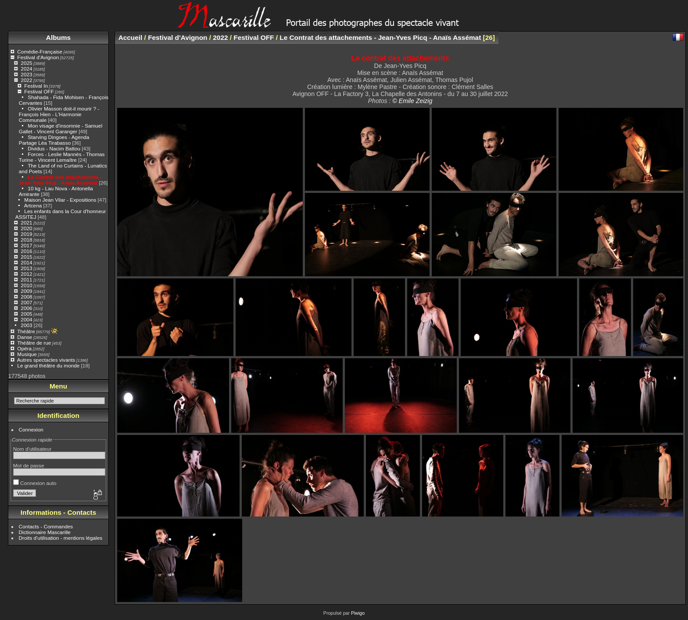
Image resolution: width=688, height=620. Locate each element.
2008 (26, 296)
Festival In (36, 86)
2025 (26, 63)
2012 (26, 274)
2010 (26, 285)
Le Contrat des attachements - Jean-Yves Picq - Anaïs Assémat (60, 179)
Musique (26, 354)
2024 (26, 68)
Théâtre (26, 331)
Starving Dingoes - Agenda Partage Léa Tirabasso (54, 140)
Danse (24, 337)
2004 (26, 319)
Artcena (33, 205)
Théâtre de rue (34, 343)
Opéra (24, 348)
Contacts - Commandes (46, 526)
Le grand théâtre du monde (48, 365)
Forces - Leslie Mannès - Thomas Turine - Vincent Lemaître (62, 157)
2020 (26, 228)
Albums (58, 37)
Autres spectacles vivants (46, 360)
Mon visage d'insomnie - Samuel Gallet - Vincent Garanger (60, 128)
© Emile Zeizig (412, 100)
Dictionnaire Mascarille (45, 532)
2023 (26, 74)
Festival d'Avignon (38, 57)
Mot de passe (28, 465)
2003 (26, 325)
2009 (26, 291)
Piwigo (358, 613)
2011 (26, 279)
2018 (26, 239)
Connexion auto (35, 483)
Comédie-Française (39, 51)
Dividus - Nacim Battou (54, 148)
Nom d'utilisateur (32, 449)
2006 (26, 308)
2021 (26, 222)
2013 (26, 268)
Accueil (130, 37)
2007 (26, 302)
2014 (26, 262)
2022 (26, 80)
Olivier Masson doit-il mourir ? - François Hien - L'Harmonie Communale (59, 114)
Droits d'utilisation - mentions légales (61, 538)
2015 (26, 257)
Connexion (31, 429)
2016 (26, 251)
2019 (26, 234)
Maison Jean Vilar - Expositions (60, 200)
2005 (26, 314)
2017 (26, 245)
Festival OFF (39, 91)
